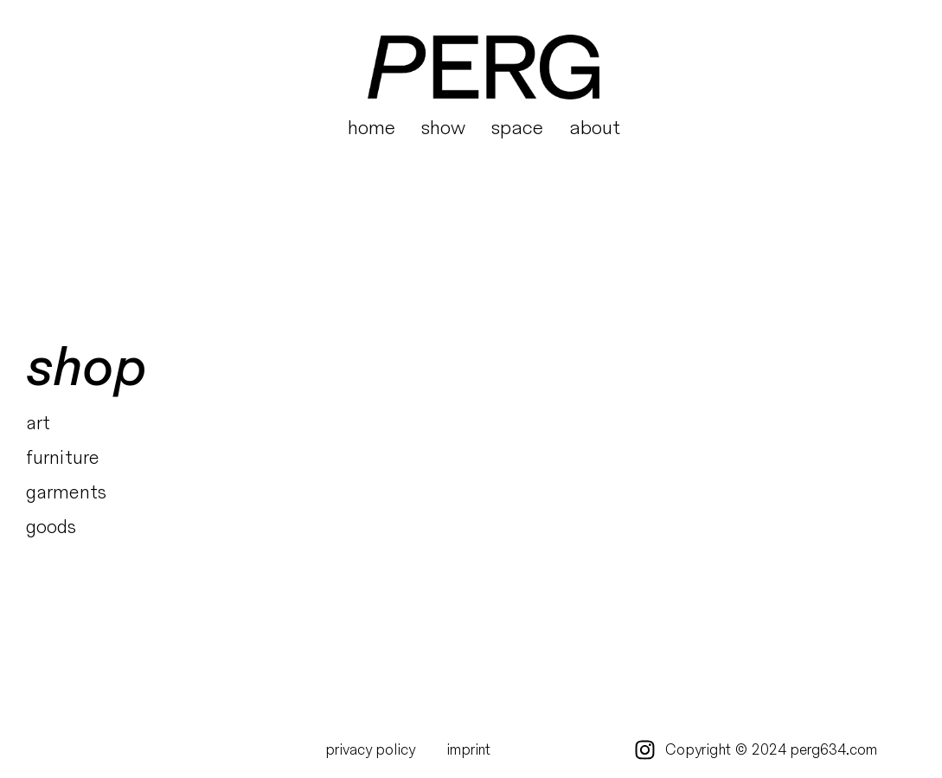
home (371, 127)
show (443, 127)
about (594, 127)
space (517, 127)
